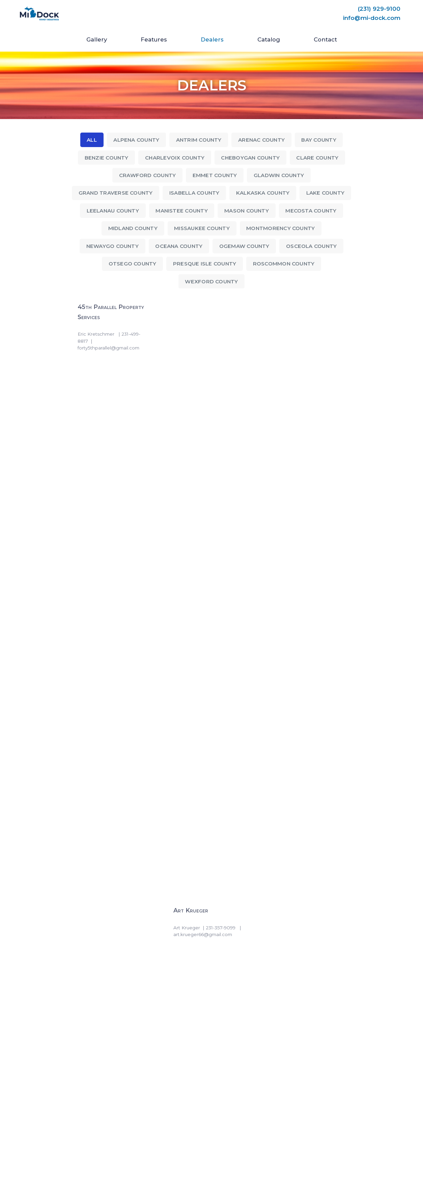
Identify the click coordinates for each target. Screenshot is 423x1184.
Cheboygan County (251, 157)
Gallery (96, 39)
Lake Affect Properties (109, 881)
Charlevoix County (174, 157)
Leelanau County (110, 211)
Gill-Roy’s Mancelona (108, 631)
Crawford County (146, 175)
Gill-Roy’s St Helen (202, 709)
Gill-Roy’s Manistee (202, 631)
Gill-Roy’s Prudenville (303, 631)
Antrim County (198, 140)
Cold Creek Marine (104, 390)
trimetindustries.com (36, 1165)
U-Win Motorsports (204, 953)
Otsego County (131, 264)
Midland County (131, 229)
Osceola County (314, 247)
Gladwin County (280, 175)
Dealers (212, 39)
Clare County (320, 157)
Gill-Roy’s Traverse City (111, 799)
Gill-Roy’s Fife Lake (105, 551)
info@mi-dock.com (371, 18)
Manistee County (180, 211)
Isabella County (194, 193)
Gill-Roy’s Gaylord (201, 551)
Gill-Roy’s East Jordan (207, 472)
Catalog (268, 39)
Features (154, 39)
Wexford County (211, 282)
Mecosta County (313, 211)
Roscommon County (285, 264)
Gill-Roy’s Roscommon (109, 709)
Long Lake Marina (200, 881)
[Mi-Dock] (39, 13)
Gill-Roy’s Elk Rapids (301, 472)
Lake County (327, 193)
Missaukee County (202, 229)
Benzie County (104, 157)
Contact (325, 39)
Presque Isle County (204, 264)
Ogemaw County (245, 247)
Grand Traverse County (114, 193)
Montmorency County (282, 229)
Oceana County (178, 247)
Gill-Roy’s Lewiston (300, 551)
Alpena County (134, 140)
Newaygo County (110, 247)
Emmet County (214, 175)
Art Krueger (192, 308)
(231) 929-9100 (379, 8)
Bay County (320, 140)
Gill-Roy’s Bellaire (104, 472)
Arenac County (262, 140)
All (90, 140)
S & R (279, 881)
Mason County (247, 211)
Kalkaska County (264, 193)
